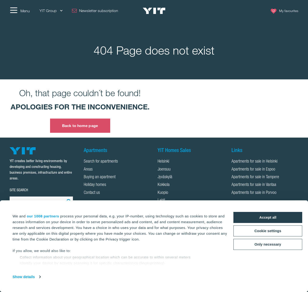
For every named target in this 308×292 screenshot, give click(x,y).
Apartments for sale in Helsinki (254, 161)
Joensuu (164, 169)
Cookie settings (267, 231)
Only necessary (268, 244)
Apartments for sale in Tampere (255, 177)
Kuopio (163, 193)
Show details (24, 277)
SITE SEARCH (19, 190)
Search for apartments (101, 161)
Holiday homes (95, 185)
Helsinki (163, 161)
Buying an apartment (100, 177)
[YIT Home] (154, 11)
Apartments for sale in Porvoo (253, 193)
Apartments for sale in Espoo (253, 169)
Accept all (267, 217)
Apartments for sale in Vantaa (253, 185)
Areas (88, 169)
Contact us (92, 193)
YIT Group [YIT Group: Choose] (50, 10)
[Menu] (20, 10)
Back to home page (80, 125)
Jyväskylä (165, 177)
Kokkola (164, 185)
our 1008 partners (43, 216)
